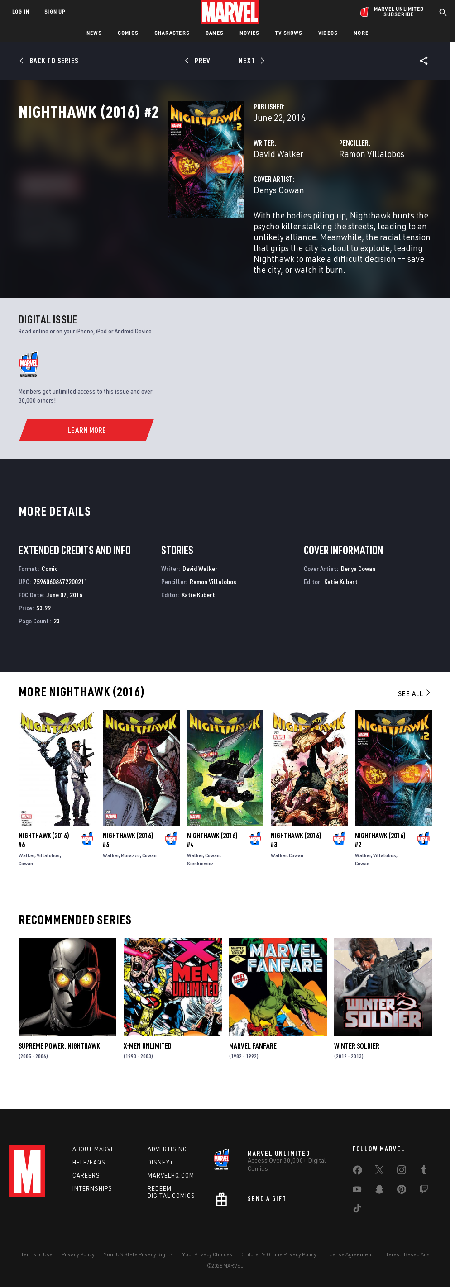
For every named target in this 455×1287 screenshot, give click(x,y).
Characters (171, 32)
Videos (327, 32)
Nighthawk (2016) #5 (128, 858)
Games (214, 32)
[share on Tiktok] (357, 1210)
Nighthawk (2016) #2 (380, 858)
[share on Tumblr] (423, 1171)
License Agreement (349, 1254)
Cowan (26, 881)
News (93, 32)
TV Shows (288, 32)
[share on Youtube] (357, 1191)
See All (414, 711)
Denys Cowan (174, 229)
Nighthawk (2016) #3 (296, 858)
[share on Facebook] (357, 1172)
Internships (92, 1188)
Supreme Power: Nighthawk (59, 1064)
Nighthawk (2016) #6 (44, 858)
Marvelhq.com (171, 1175)
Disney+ (160, 1162)
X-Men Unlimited (148, 1064)
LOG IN (20, 11)
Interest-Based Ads (406, 1254)
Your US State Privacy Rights (138, 1254)
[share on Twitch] (423, 1191)
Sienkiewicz (200, 881)
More (361, 32)
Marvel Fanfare (253, 1064)
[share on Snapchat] (379, 1191)
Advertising (167, 1149)
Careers (86, 1175)
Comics (128, 32)
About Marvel (95, 1149)
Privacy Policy (78, 1254)
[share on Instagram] (401, 1171)
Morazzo (130, 873)
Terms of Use (37, 1254)
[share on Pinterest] (401, 1191)
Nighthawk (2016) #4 (212, 858)
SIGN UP (54, 11)
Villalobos (48, 873)
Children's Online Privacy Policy (278, 1254)
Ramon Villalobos (319, 193)
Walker (26, 873)
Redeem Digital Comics (171, 1192)
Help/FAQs (88, 1162)
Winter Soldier (356, 1064)
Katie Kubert (198, 613)
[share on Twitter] (379, 1171)
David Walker (174, 193)
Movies (249, 32)
